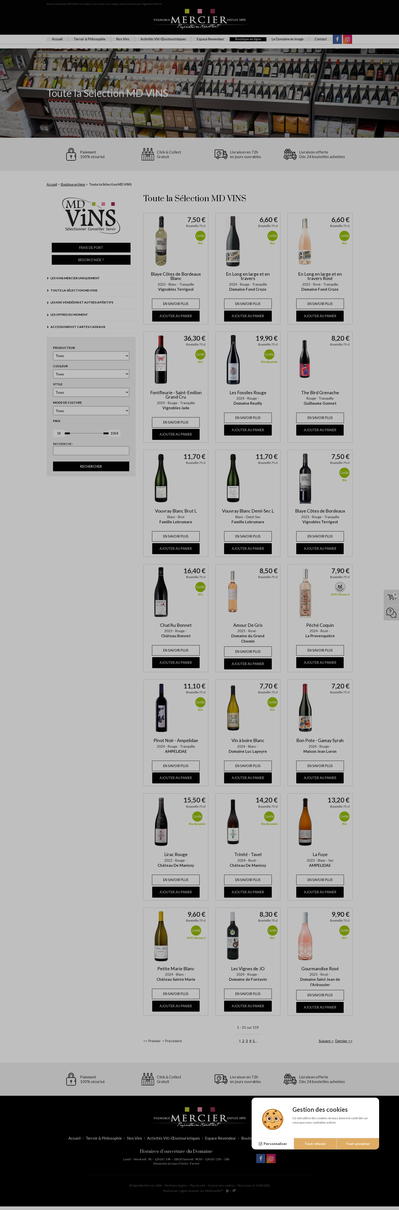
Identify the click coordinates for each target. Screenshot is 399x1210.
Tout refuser (315, 1143)
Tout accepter (358, 1143)
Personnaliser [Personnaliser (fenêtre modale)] (275, 1143)
